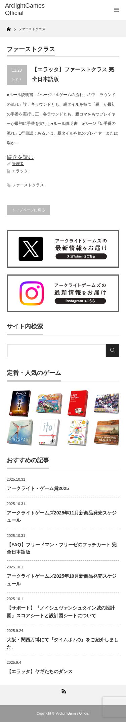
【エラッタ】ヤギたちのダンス (40, 671)
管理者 (18, 163)
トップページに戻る (28, 210)
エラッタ (20, 171)
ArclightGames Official (72, 713)
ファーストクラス (28, 185)
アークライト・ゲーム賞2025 (38, 488)
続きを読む (20, 157)
